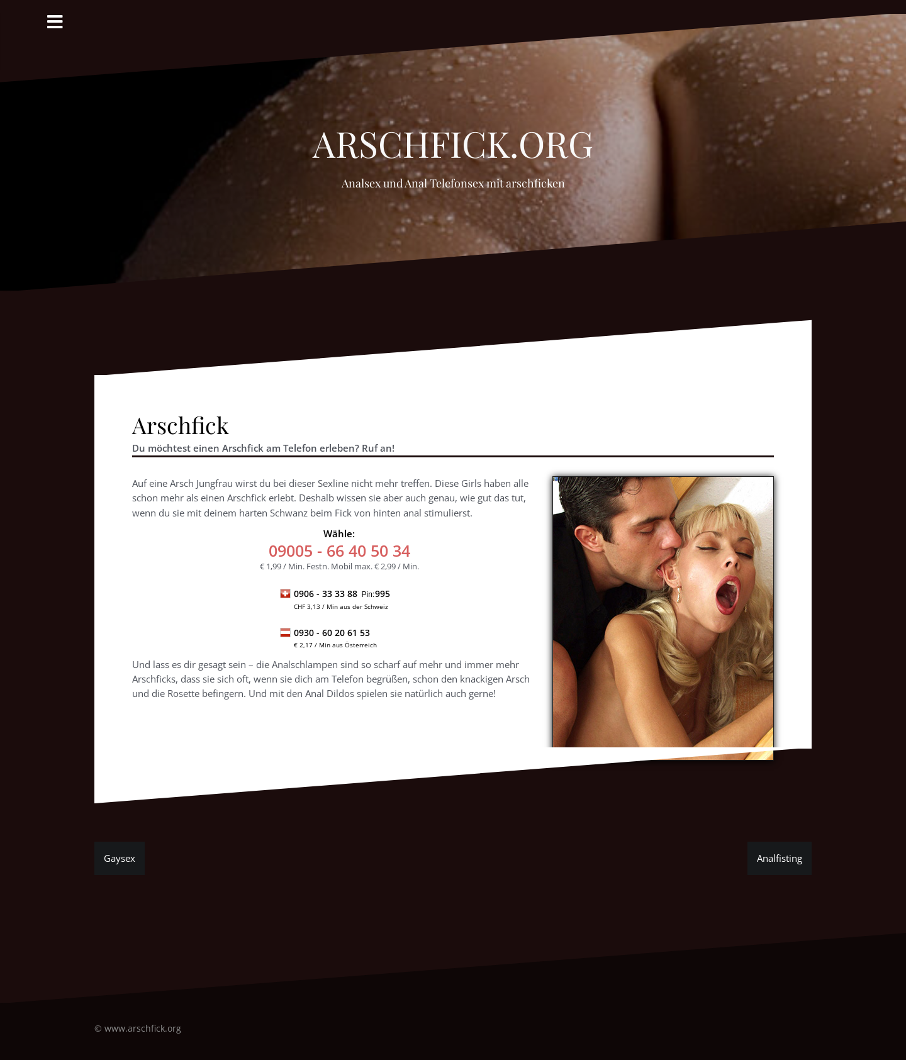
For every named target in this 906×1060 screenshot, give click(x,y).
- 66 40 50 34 (339, 550)
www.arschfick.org (142, 1028)
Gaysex (119, 858)
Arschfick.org (453, 136)
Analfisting (779, 858)
